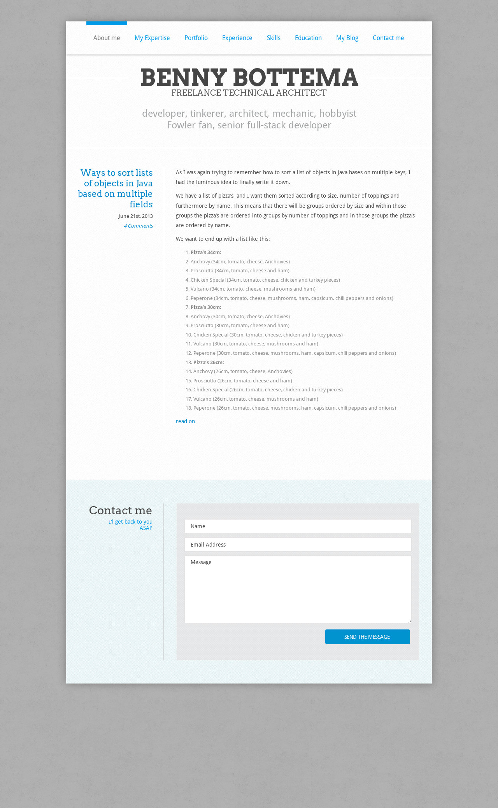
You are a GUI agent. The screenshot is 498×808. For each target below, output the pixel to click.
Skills (274, 38)
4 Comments (138, 226)
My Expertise (152, 38)
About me (106, 38)
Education (308, 38)
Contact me (388, 38)
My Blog (347, 38)
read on (185, 421)
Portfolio (196, 38)
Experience (237, 38)
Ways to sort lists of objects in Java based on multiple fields (115, 188)
